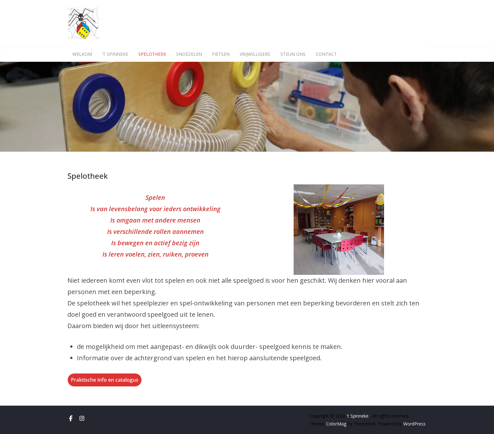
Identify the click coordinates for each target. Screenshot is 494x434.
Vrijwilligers (255, 54)
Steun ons (293, 54)
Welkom (82, 54)
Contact (326, 54)
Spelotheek (152, 54)
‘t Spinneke (115, 54)
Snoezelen (189, 54)
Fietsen (221, 54)
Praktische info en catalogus (104, 379)
